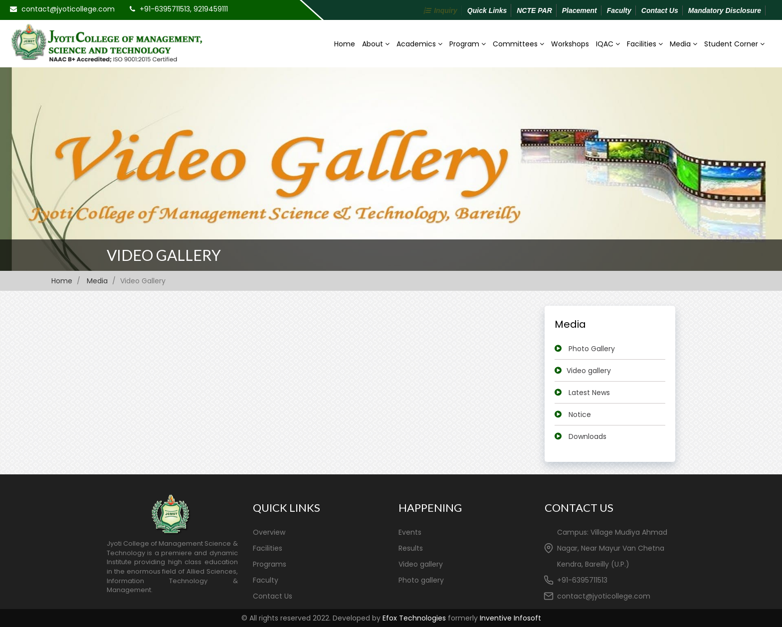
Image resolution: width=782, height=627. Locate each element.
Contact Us (659, 10)
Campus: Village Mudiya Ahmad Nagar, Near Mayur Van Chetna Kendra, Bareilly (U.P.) (612, 548)
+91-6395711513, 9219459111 (184, 9)
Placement (579, 10)
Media (683, 44)
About (376, 44)
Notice (580, 414)
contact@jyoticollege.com (68, 9)
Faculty (619, 10)
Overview (269, 532)
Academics (419, 44)
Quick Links (487, 10)
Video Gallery (164, 255)
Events (409, 532)
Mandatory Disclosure (724, 10)
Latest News (589, 393)
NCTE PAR (534, 10)
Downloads (587, 436)
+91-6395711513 (582, 580)
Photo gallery (421, 580)
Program (467, 44)
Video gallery (589, 371)
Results (410, 548)
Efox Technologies (414, 618)
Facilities (645, 44)
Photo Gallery (592, 349)
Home (344, 44)
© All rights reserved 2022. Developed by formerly (391, 618)
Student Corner (734, 44)
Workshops (570, 44)
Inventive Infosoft (510, 618)
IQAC (608, 44)
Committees (518, 44)
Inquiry (445, 10)
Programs (269, 564)
